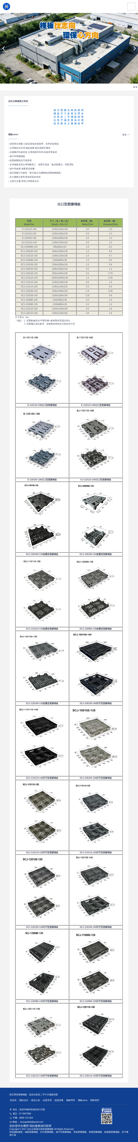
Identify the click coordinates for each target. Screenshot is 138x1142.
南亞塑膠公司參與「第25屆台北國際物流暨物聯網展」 (36, 173)
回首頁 (13, 1100)
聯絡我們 (94, 1100)
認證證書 (59, 1100)
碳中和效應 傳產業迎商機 (22, 169)
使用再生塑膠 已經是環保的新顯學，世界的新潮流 (34, 144)
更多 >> (126, 135)
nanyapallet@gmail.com (31, 1122)
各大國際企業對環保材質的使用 (25, 177)
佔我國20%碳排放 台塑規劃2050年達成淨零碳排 (33, 152)
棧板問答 (70, 1100)
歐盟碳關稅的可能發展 (21, 160)
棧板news (82, 1100)
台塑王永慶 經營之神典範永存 (24, 181)
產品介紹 (35, 1100)
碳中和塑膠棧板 (17, 156)
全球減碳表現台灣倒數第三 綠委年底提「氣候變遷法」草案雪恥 (42, 164)
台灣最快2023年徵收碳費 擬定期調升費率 (30, 148)
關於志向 (23, 1100)
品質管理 (47, 1100)
